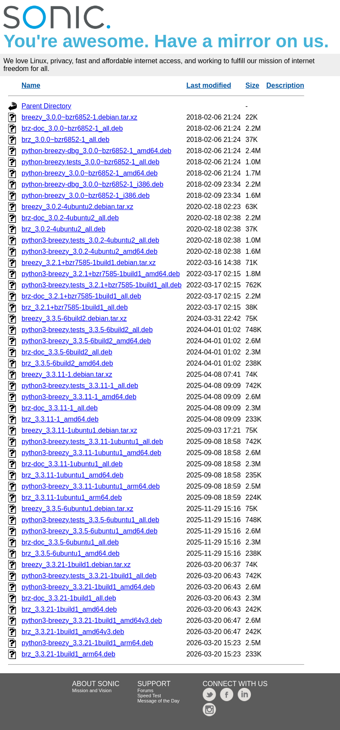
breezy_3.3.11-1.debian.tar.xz (67, 374)
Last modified (208, 85)
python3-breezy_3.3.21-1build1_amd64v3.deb (92, 620)
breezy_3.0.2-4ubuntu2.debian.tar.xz (77, 206)
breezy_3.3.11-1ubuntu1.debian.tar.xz (79, 430)
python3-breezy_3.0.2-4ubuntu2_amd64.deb (90, 251)
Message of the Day (158, 700)
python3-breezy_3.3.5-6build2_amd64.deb (86, 341)
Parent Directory (46, 106)
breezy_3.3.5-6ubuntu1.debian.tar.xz (77, 508)
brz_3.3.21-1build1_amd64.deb (69, 609)
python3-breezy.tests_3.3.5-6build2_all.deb (87, 329)
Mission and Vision (92, 690)
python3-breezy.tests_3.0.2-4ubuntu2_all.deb (90, 240)
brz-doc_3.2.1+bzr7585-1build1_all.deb (81, 296)
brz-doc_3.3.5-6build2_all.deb (67, 352)
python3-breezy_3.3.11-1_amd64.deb (79, 396)
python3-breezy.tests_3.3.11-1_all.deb (80, 385)
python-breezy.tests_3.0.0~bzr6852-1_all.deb (90, 162)
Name (31, 85)
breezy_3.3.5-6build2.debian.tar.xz (74, 318)
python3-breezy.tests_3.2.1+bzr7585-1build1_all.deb (102, 285)
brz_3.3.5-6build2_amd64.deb (67, 363)
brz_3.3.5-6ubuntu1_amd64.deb (71, 553)
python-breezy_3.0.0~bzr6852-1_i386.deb (86, 195)
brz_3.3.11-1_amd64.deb (60, 419)
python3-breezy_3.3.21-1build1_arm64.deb (87, 643)
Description (285, 85)
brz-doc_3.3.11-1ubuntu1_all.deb (72, 464)
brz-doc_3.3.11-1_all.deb (60, 408)
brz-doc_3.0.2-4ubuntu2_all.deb (70, 218)
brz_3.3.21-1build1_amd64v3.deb (73, 631)
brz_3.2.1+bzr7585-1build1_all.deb (75, 307)
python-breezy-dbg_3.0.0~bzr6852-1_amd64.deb (96, 150)
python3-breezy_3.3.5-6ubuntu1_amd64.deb (90, 531)
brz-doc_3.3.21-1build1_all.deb (69, 598)
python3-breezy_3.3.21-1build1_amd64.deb (88, 587)
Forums (145, 690)
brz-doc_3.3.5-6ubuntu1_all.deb (70, 542)
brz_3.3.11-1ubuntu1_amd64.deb (73, 475)
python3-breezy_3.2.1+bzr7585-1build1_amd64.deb (101, 273)
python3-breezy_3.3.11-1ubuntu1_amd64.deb (91, 452)
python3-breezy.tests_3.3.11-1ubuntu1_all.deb (92, 441)
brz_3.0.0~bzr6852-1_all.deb (65, 139)
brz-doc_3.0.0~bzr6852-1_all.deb (72, 128)
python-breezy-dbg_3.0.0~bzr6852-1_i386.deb (93, 184)
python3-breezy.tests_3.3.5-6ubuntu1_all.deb (90, 520)
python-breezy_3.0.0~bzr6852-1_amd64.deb (90, 173)
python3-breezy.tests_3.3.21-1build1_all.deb (89, 575)
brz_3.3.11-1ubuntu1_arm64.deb (72, 497)
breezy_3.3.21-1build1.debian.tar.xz (76, 564)
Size (252, 85)
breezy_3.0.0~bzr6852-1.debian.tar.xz (79, 117)
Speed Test (149, 695)
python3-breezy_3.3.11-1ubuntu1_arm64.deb (91, 486)
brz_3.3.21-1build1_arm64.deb (68, 654)
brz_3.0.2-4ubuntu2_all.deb (63, 229)
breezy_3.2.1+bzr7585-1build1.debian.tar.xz (89, 262)
